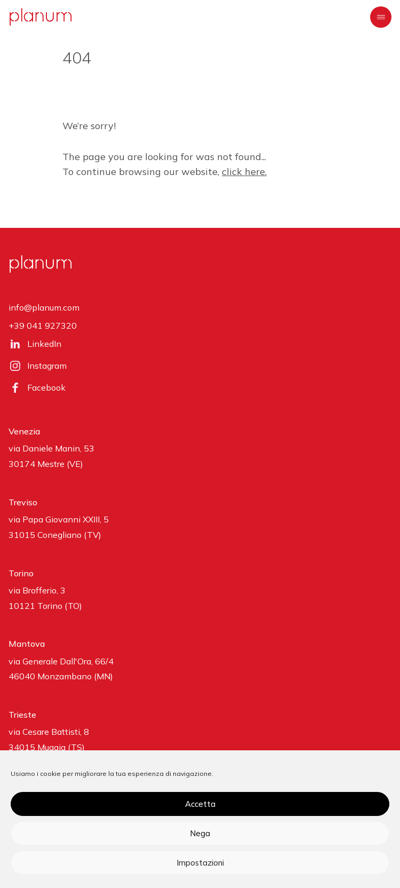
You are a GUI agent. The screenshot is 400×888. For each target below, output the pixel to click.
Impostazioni (200, 863)
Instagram (47, 365)
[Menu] (380, 17)
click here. (244, 171)
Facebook (46, 387)
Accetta (200, 804)
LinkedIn (44, 343)
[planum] (41, 16)
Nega (200, 833)
